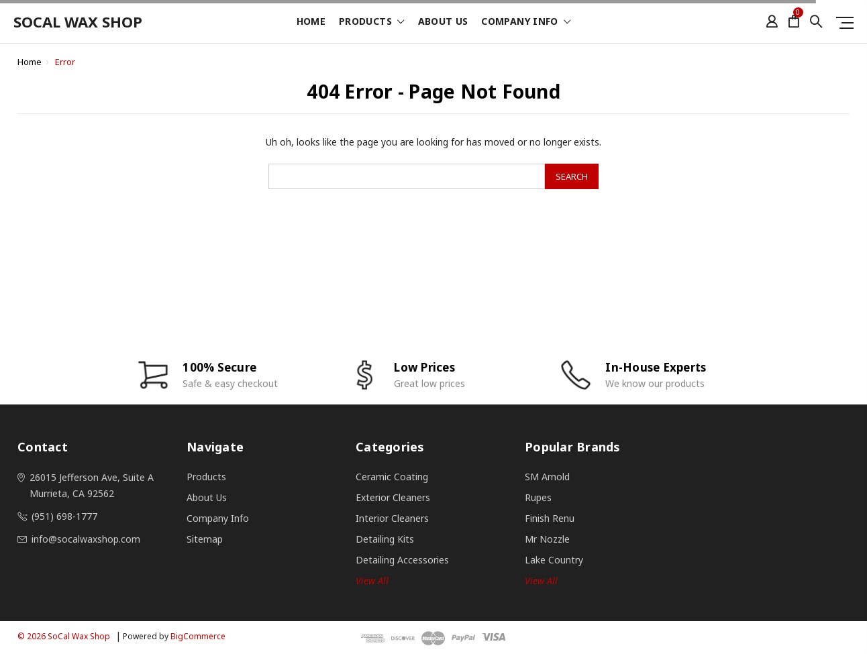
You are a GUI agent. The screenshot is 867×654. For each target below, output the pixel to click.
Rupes (538, 497)
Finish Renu (549, 518)
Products (372, 22)
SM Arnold (547, 476)
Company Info (525, 22)
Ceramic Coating (392, 476)
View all (372, 580)
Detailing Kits (385, 539)
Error (65, 62)
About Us (443, 22)
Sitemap (205, 539)
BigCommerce (197, 636)
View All (541, 580)
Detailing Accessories (402, 559)
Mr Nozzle (547, 539)
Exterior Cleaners (393, 497)
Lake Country (554, 559)
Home (311, 22)
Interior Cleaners (392, 518)
